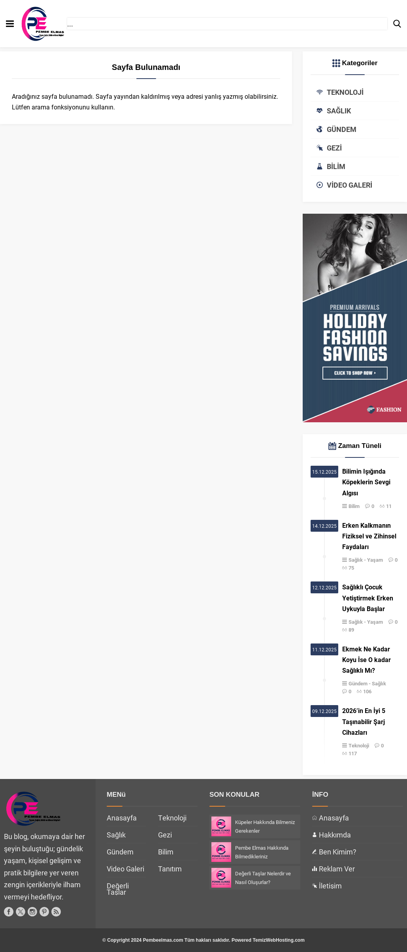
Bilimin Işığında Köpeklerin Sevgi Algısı (366, 482)
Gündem (358, 683)
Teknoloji (359, 745)
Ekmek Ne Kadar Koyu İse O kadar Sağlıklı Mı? (366, 659)
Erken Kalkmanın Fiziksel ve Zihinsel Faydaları (369, 536)
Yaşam (375, 559)
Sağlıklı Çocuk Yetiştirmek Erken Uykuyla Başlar (367, 597)
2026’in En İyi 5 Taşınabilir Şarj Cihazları (363, 721)
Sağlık (356, 559)
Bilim (354, 506)
